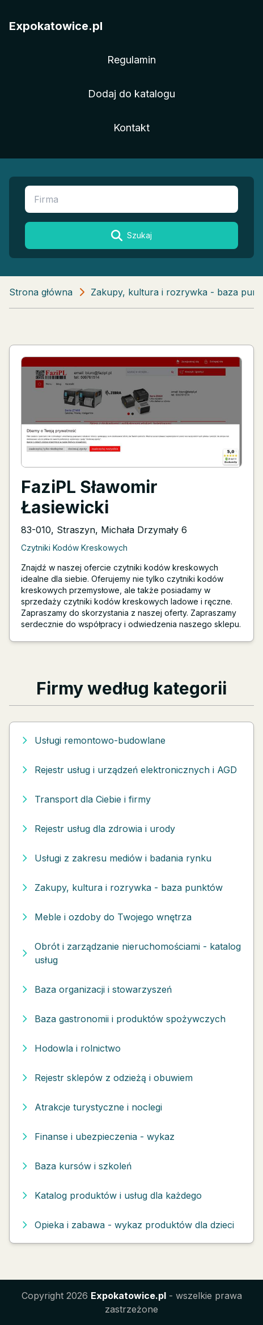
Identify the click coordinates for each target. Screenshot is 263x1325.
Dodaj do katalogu (131, 94)
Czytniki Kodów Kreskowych (74, 547)
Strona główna (41, 292)
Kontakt (131, 128)
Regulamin (131, 60)
